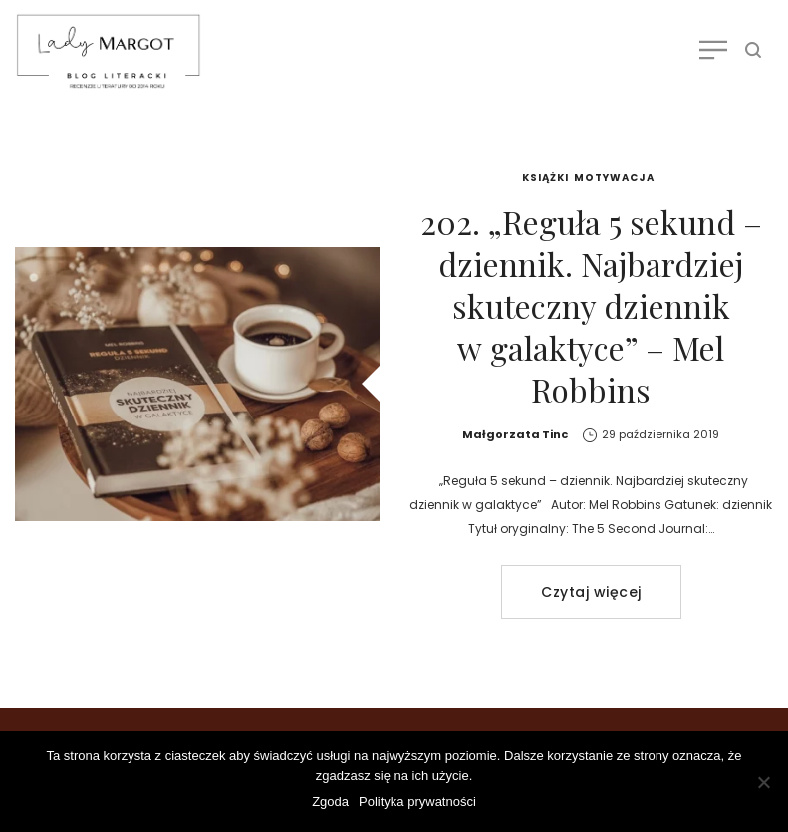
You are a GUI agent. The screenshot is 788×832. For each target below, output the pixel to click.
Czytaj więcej (591, 592)
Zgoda (330, 801)
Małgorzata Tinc (515, 434)
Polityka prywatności (417, 801)
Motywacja (614, 177)
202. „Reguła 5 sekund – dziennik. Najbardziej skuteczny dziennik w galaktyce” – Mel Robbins (591, 305)
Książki (545, 177)
